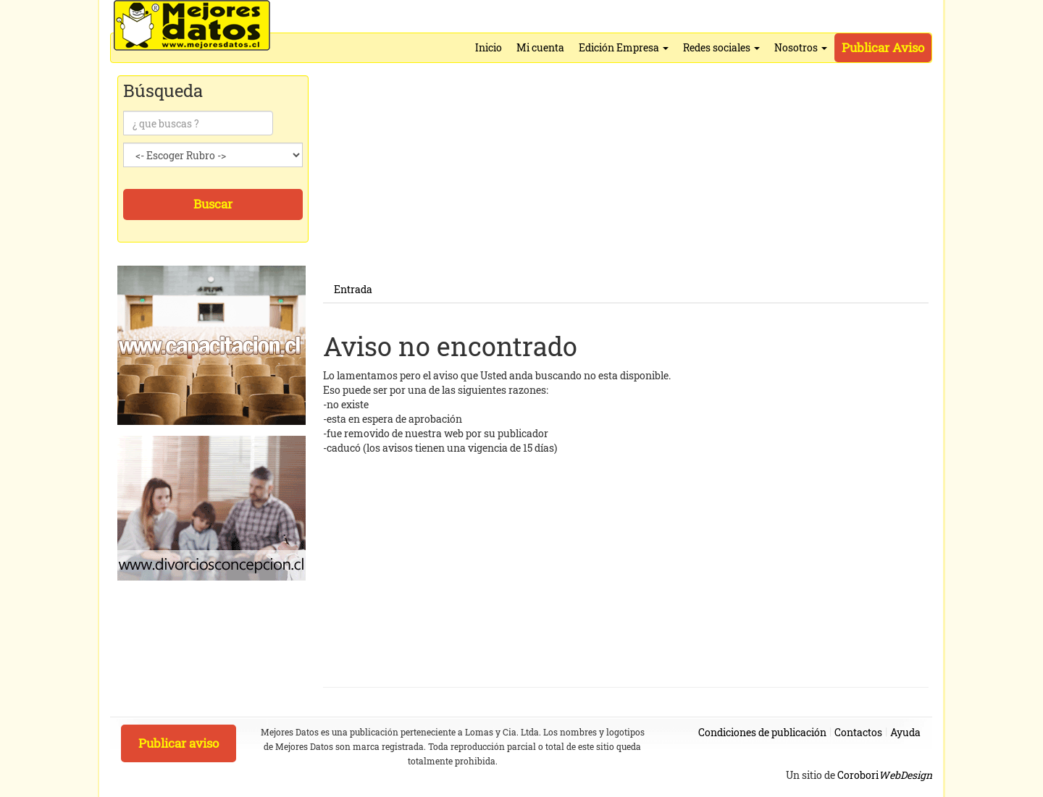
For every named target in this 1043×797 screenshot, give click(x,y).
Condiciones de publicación (762, 732)
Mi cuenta (540, 47)
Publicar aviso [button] (178, 743)
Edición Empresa (624, 47)
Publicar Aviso (883, 47)
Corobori (884, 775)
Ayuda (905, 732)
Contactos (858, 732)
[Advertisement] (626, 175)
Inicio (488, 47)
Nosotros (800, 47)
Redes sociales (721, 47)
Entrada (353, 289)
